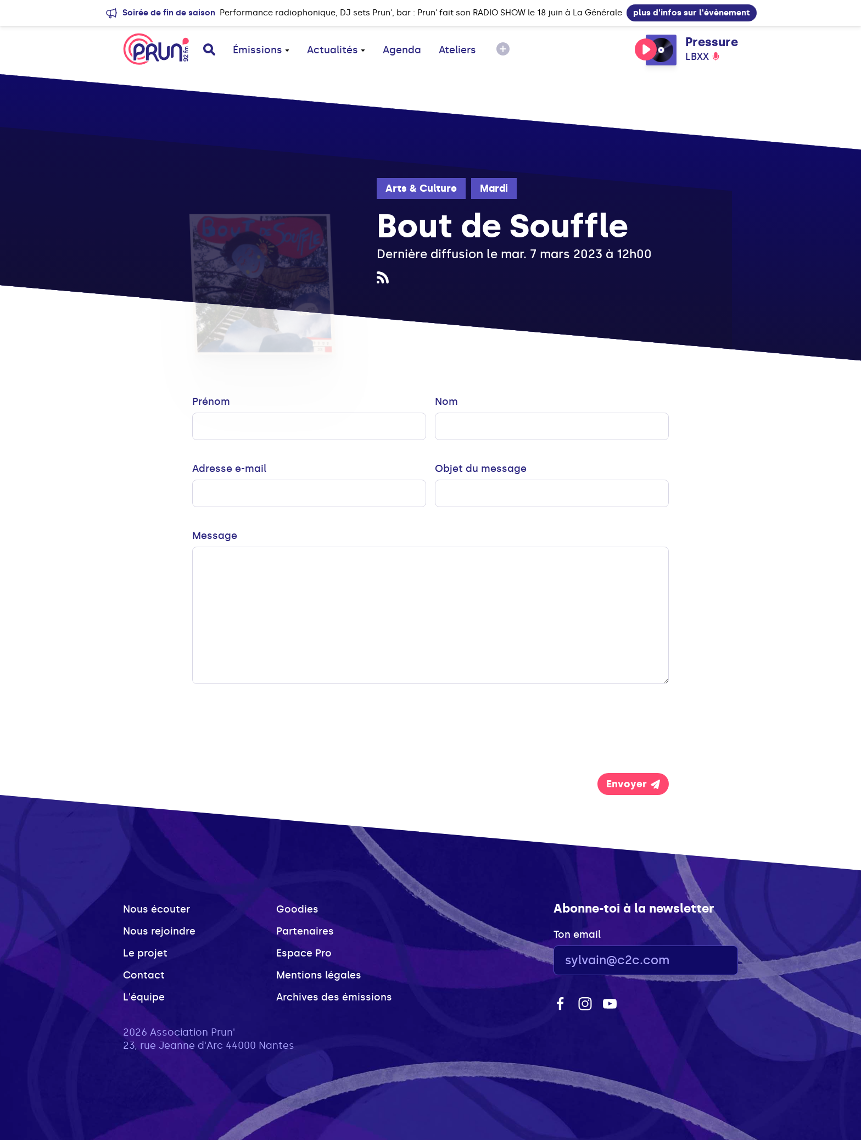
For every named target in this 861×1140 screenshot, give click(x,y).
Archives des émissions (334, 997)
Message (214, 536)
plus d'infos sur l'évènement (691, 13)
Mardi (494, 188)
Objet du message (481, 469)
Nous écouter (156, 909)
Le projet (145, 953)
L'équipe (144, 997)
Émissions (261, 50)
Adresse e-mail (229, 469)
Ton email (577, 934)
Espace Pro (304, 953)
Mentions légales (318, 975)
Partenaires (305, 931)
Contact (144, 975)
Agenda (402, 50)
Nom (446, 402)
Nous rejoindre (159, 931)
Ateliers (457, 50)
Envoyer (633, 784)
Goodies (297, 909)
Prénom (211, 402)
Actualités (336, 50)
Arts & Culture (421, 188)
